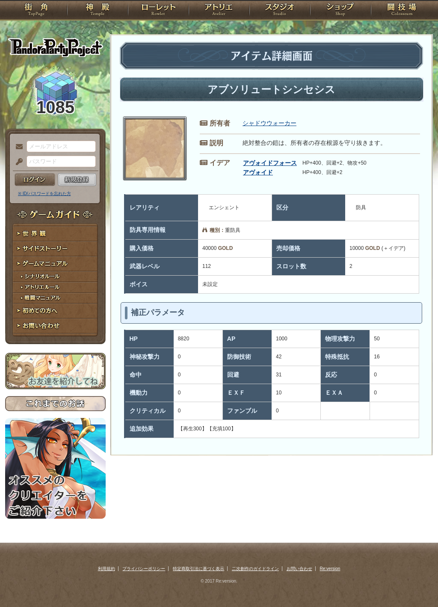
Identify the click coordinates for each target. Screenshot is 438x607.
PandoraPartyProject (55, 47)
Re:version (330, 568)
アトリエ (219, 10)
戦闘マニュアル (55, 298)
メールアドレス (17, 147)
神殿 (97, 10)
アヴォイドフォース (270, 162)
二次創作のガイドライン (255, 568)
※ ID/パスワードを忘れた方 (44, 193)
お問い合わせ (55, 326)
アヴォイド (258, 172)
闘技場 (402, 10)
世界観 (55, 233)
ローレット (158, 10)
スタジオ (279, 10)
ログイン (35, 179)
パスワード (17, 162)
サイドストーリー (55, 248)
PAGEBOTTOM (416, 583)
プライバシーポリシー (143, 568)
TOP (36, 10)
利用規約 (106, 568)
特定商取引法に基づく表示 (198, 568)
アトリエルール (55, 287)
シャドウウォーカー (269, 123)
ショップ (340, 10)
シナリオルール (55, 276)
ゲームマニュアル (55, 263)
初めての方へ (55, 311)
